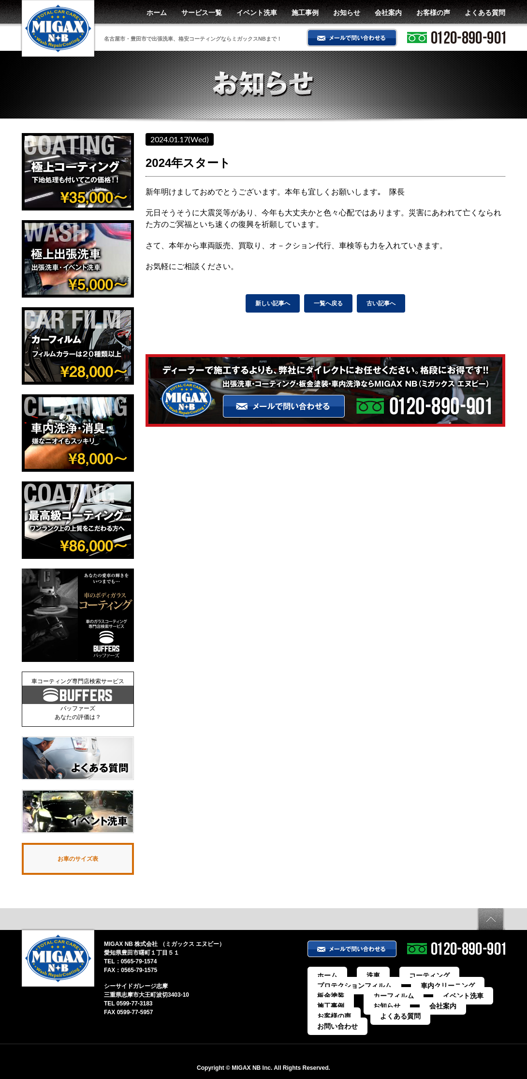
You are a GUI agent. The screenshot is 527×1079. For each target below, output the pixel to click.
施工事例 (305, 12)
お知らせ (346, 12)
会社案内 (388, 12)
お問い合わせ (334, 1012)
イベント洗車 (256, 12)
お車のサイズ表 (78, 860)
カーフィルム (334, 995)
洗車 (360, 977)
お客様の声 (433, 12)
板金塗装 (477, 986)
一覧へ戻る (328, 303)
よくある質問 (485, 12)
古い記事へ (380, 303)
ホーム (156, 12)
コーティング (402, 977)
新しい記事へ (272, 303)
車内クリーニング (423, 986)
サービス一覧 (201, 12)
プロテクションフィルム (349, 986)
